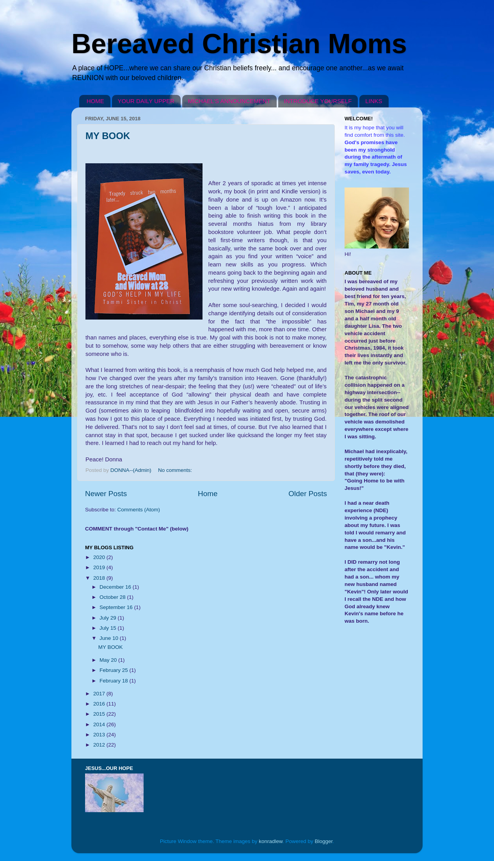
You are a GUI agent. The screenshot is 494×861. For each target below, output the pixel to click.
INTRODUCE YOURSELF (318, 101)
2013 (100, 735)
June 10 (110, 638)
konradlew (271, 841)
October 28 (113, 597)
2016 (100, 704)
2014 (100, 724)
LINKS (373, 101)
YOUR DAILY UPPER (146, 101)
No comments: (176, 470)
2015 (100, 714)
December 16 (116, 587)
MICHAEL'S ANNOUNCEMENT (229, 101)
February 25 (115, 670)
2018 (100, 578)
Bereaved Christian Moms (239, 44)
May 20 (109, 660)
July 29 (109, 618)
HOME (95, 101)
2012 (100, 745)
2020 (100, 557)
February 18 (115, 681)
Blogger (324, 841)
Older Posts (307, 493)
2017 (100, 694)
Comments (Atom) (138, 510)
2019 (100, 567)
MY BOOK (107, 135)
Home (207, 493)
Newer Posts (106, 493)
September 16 (117, 607)
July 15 (109, 628)
